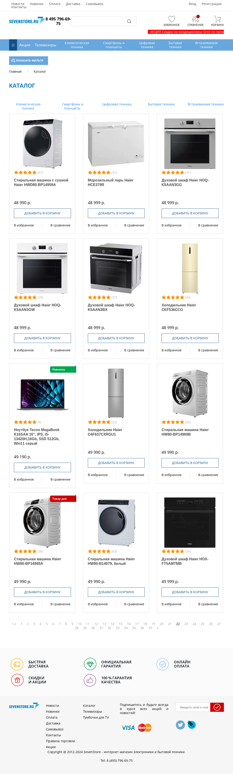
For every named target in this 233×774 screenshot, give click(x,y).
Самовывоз (94, 3)
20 (161, 624)
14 (112, 624)
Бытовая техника (161, 104)
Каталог (89, 705)
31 (101, 628)
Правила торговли (60, 741)
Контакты (18, 7)
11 (88, 624)
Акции (24, 44)
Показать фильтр (27, 60)
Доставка (73, 3)
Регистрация (212, 3)
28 (77, 628)
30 (93, 628)
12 (96, 624)
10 (79, 624)
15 (120, 624)
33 (117, 628)
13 (104, 624)
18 (145, 624)
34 (126, 628)
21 (170, 624)
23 (186, 624)
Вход (192, 3)
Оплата (55, 3)
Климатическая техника (28, 106)
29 (85, 628)
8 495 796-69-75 (58, 21)
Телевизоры (45, 44)
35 (134, 628)
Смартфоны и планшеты (72, 106)
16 (129, 624)
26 (211, 624)
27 (219, 624)
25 (202, 624)
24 (194, 624)
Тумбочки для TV (96, 717)
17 (137, 624)
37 (150, 628)
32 (109, 628)
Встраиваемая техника (205, 104)
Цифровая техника (116, 104)
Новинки (36, 3)
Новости (17, 3)
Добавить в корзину (42, 213)
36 (142, 628)
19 (153, 624)
